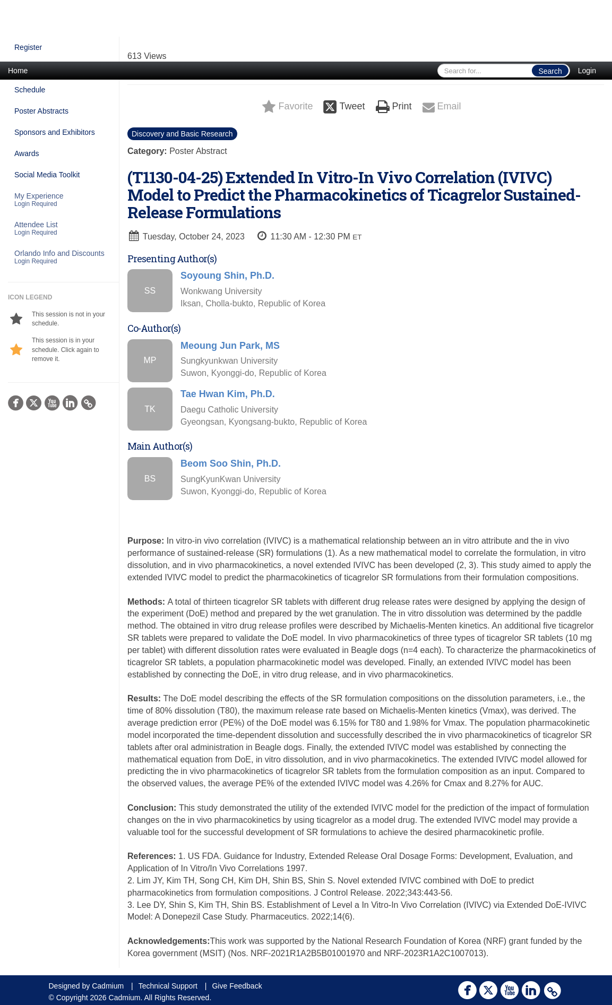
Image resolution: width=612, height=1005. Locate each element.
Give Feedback (237, 986)
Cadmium (108, 986)
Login (587, 70)
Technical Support (168, 986)
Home (18, 70)
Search (550, 71)
